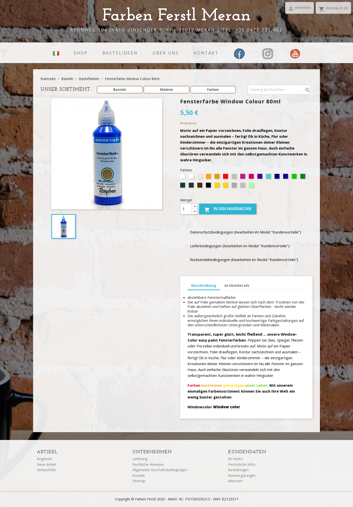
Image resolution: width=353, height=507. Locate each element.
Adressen (235, 481)
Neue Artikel (46, 464)
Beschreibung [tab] (203, 285)
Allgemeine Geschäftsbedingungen (159, 469)
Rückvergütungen (241, 475)
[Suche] (279, 90)
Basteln (119, 89)
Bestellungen (238, 469)
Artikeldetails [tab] (237, 285)
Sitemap (138, 481)
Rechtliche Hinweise (148, 464)
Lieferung (139, 458)
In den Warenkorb (227, 209)
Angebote (44, 458)
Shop (81, 53)
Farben (213, 89)
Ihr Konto (235, 458)
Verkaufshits (46, 469)
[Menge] (186, 209)
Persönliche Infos (241, 464)
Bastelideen (120, 53)
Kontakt (206, 53)
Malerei (166, 89)
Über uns (165, 53)
